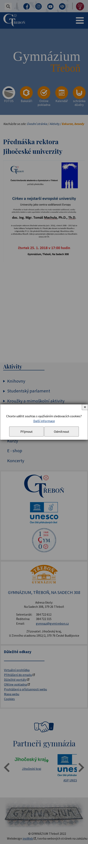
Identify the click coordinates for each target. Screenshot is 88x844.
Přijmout (26, 432)
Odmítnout (61, 432)
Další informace (44, 421)
